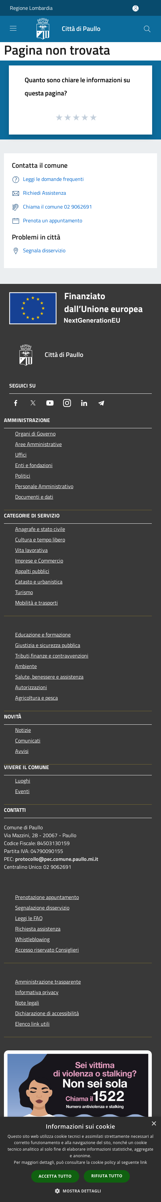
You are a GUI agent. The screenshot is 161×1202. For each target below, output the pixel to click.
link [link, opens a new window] (143, 1162)
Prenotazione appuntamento (47, 897)
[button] (80, 1191)
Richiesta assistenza (37, 929)
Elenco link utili (32, 1024)
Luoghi (22, 781)
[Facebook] (15, 403)
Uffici (21, 455)
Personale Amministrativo (44, 486)
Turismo (24, 592)
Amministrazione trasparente (48, 982)
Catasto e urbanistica (38, 582)
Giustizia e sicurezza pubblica (47, 645)
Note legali (27, 1003)
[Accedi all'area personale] (135, 8)
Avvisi (22, 751)
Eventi (22, 791)
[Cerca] (147, 29)
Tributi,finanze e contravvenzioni (51, 656)
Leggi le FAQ (29, 918)
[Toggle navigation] (13, 28)
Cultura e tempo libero (40, 539)
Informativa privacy (36, 992)
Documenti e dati (34, 497)
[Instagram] (67, 403)
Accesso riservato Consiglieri (47, 950)
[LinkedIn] (84, 403)
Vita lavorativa (31, 550)
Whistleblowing (32, 939)
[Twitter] (32, 403)
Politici (22, 476)
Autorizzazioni (31, 687)
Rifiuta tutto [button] (107, 1176)
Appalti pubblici (32, 571)
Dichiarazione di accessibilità (47, 1013)
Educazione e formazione (43, 635)
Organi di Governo (35, 434)
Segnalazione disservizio (42, 908)
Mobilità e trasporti (36, 603)
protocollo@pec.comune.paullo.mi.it (56, 859)
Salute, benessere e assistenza (49, 677)
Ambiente (26, 666)
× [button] (153, 1123)
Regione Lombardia (31, 8)
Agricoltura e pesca (36, 698)
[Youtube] (50, 403)
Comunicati (27, 740)
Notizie (23, 730)
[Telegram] (101, 403)
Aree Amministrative (38, 444)
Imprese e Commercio (39, 560)
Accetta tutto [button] (55, 1176)
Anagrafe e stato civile (40, 529)
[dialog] (80, 1159)
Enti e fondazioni (34, 465)
